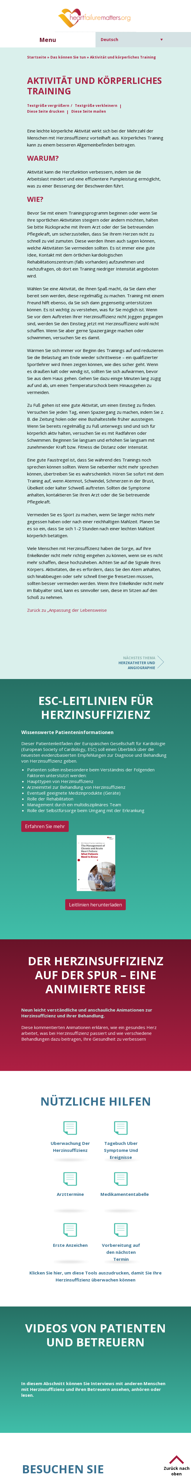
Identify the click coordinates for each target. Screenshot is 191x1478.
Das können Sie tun (68, 57)
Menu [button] (47, 40)
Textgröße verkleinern (96, 105)
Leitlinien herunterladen (95, 904)
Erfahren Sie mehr (45, 826)
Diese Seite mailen (88, 111)
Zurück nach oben (177, 1471)
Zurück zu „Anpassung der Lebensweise (67, 610)
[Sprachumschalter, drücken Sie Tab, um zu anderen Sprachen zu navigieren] (132, 39)
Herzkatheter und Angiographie (132, 662)
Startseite (36, 57)
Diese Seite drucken (45, 111)
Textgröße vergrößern (48, 105)
